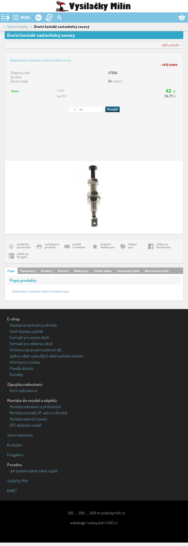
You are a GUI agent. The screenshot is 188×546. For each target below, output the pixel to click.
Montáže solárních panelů (28, 419)
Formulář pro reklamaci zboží (31, 343)
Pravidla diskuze (21, 368)
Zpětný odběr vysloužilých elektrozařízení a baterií (46, 356)
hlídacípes (132, 245)
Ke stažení (14, 444)
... (169, 64)
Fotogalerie (15, 454)
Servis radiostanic (20, 435)
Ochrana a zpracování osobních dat (36, 349)
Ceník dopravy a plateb (26, 331)
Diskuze (63, 271)
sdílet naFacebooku (163, 245)
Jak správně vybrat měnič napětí (34, 470)
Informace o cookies (25, 362)
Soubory (47, 271)
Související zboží (128, 271)
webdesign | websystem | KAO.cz (94, 522)
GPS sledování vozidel (25, 425)
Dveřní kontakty (17, 26)
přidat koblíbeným (107, 245)
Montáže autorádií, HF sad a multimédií (38, 412)
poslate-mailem (79, 245)
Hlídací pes (81, 271)
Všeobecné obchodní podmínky (33, 325)
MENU (25, 17)
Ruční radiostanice (23, 390)
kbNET (12, 490)
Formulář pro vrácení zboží (29, 337)
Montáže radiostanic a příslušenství (35, 406)
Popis (11, 271)
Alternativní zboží (157, 271)
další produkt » (171, 45)
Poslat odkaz (103, 271)
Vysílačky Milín (17, 480)
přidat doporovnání (24, 245)
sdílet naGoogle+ (22, 255)
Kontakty (16, 374)
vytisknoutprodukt (52, 245)
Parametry (28, 271)
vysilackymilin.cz (113, 512)
